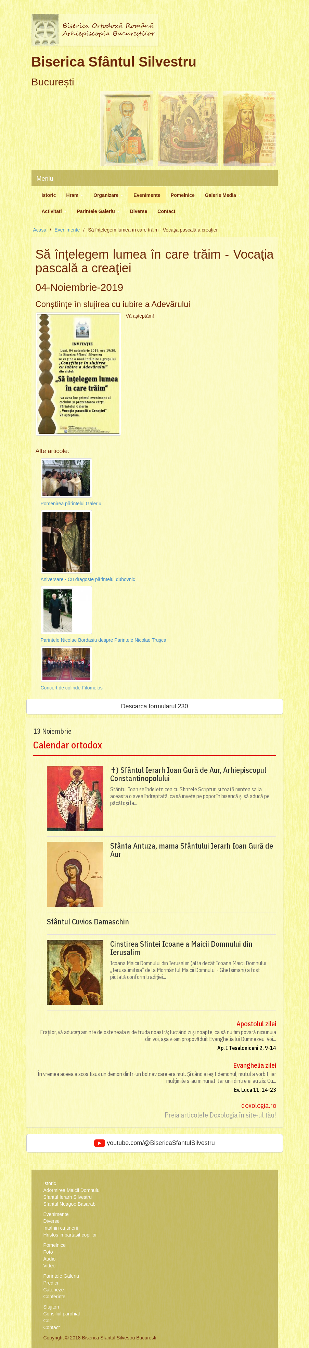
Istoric (49, 195)
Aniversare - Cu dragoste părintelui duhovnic (88, 579)
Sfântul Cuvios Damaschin (88, 922)
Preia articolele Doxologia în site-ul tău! (220, 1115)
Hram (74, 195)
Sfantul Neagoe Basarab (69, 1204)
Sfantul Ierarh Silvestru (67, 1197)
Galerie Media (223, 195)
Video (49, 1265)
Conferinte (54, 1296)
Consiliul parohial (61, 1313)
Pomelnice (183, 195)
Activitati (54, 211)
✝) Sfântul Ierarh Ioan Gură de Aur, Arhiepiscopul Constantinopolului (188, 774)
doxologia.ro (258, 1105)
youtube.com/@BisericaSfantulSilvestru (154, 1143)
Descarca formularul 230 (154, 706)
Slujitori (51, 1307)
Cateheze (53, 1289)
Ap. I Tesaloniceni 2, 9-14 (246, 1047)
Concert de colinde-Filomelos (72, 687)
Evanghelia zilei (254, 1065)
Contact (166, 211)
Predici (50, 1283)
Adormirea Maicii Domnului (72, 1190)
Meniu (45, 178)
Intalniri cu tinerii (60, 1228)
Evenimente (146, 195)
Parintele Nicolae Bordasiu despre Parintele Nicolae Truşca (103, 640)
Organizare (108, 195)
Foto (48, 1252)
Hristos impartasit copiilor (70, 1235)
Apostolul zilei (256, 1023)
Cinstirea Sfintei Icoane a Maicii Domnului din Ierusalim (181, 948)
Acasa (40, 230)
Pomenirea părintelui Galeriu (71, 503)
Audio (49, 1259)
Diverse (138, 211)
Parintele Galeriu (98, 211)
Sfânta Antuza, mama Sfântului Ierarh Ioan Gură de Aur (191, 850)
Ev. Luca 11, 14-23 (255, 1089)
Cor (47, 1320)
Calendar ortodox (67, 744)
